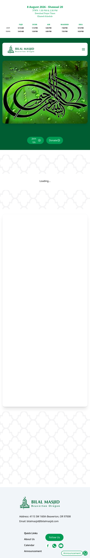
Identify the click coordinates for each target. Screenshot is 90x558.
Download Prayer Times (45, 13)
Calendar (30, 540)
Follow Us (54, 532)
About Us (30, 534)
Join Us (34, 143)
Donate (53, 143)
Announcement (72, 553)
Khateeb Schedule (45, 16)
